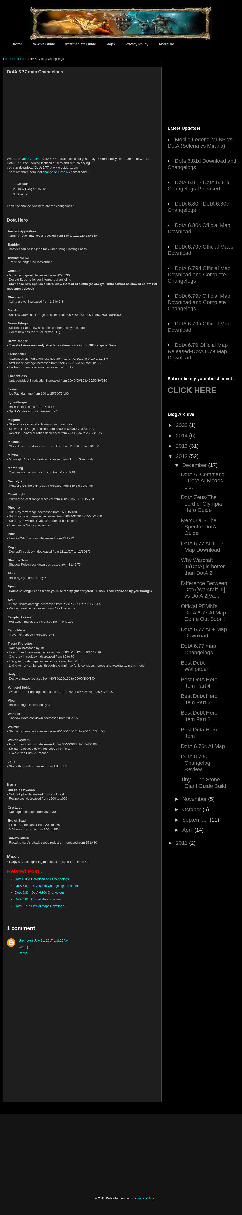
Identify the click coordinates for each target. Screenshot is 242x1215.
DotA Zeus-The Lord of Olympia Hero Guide (201, 503)
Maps (110, 44)
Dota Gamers (30, 159)
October (192, 809)
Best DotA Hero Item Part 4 (199, 682)
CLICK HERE (192, 390)
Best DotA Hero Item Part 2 (199, 716)
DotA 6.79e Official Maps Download (39, 906)
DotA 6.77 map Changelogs (198, 649)
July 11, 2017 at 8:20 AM (51, 940)
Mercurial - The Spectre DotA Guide (199, 526)
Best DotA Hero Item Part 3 (199, 699)
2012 (182, 456)
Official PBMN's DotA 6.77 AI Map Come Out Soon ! (203, 612)
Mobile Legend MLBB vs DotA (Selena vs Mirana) (200, 142)
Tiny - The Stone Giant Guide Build (203, 782)
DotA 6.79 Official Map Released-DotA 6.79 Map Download (198, 351)
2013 (182, 446)
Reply (23, 953)
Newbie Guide (44, 44)
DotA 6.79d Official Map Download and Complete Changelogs (199, 274)
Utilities (19, 59)
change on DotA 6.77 (57, 172)
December (195, 465)
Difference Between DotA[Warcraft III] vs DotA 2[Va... (204, 589)
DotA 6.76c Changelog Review (195, 763)
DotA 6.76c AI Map (203, 746)
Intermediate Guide (80, 44)
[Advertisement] (50, 121)
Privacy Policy (136, 44)
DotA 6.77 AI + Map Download (204, 632)
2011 (182, 843)
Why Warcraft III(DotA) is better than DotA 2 (203, 566)
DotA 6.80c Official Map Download (39, 899)
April (188, 830)
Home (17, 44)
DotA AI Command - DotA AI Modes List (203, 480)
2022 (182, 425)
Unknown (26, 940)
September (196, 820)
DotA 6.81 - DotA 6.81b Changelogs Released (47, 886)
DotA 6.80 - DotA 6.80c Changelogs (39, 892)
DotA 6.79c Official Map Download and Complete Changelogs (199, 302)
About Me (166, 44)
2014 (182, 435)
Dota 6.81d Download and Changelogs (42, 879)
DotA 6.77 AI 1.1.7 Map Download (202, 546)
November (195, 799)
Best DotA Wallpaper (194, 666)
